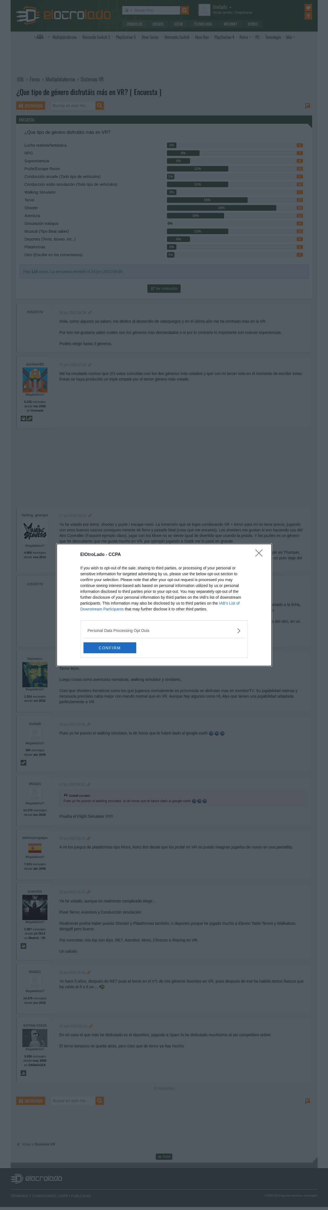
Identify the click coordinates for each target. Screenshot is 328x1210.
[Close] (260, 555)
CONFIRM (110, 647)
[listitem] (164, 631)
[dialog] (164, 605)
